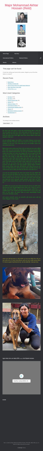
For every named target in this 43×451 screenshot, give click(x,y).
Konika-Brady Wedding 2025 (14, 107)
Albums (14, 62)
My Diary (17, 53)
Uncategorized (11, 112)
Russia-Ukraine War (12, 100)
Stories (5, 62)
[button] (40, 58)
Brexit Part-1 (11, 82)
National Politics (23, 58)
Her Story (10, 98)
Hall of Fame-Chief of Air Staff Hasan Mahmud (19, 85)
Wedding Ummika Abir (13, 83)
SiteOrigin (20, 447)
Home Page (6, 53)
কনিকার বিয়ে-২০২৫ (12, 89)
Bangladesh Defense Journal (15, 110)
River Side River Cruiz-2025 (14, 87)
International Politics (8, 58)
